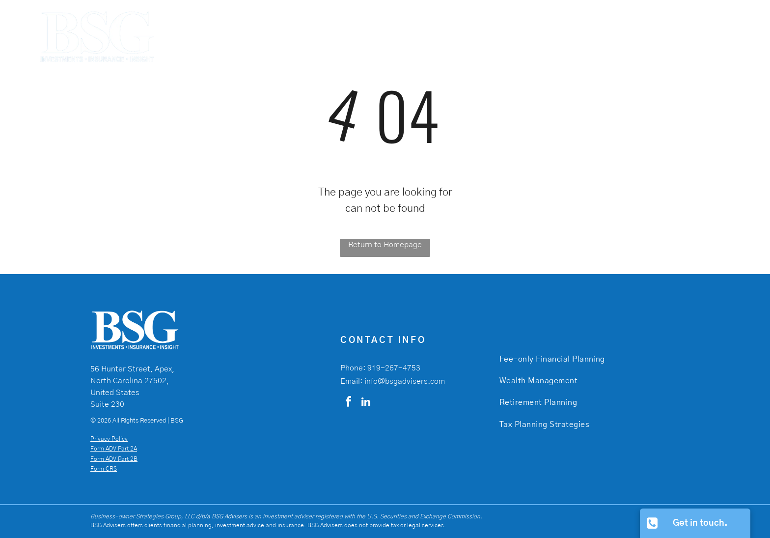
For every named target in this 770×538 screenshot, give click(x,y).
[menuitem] (478, 30)
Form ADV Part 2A (113, 449)
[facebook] (348, 403)
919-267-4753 (393, 368)
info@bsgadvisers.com (404, 381)
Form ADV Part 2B (114, 459)
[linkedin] (366, 403)
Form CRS (103, 469)
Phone (351, 368)
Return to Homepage (385, 245)
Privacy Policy (109, 439)
